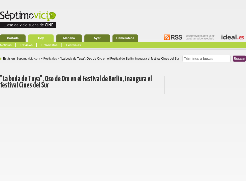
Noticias (6, 45)
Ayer (97, 38)
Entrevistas (49, 45)
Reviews (26, 45)
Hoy (41, 38)
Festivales (73, 45)
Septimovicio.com (28, 58)
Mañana (69, 38)
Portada (13, 38)
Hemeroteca (125, 38)
